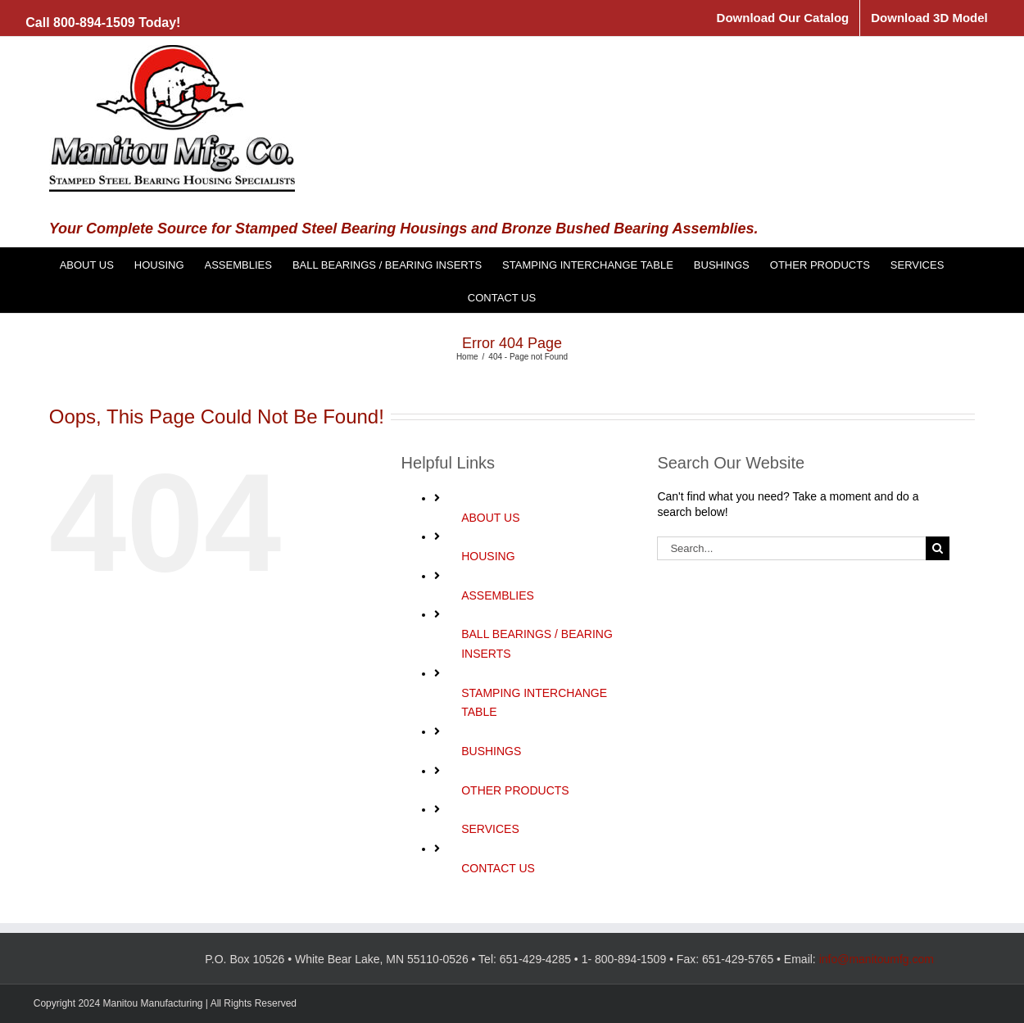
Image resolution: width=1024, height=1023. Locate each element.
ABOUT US (490, 517)
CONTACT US (498, 868)
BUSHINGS (491, 751)
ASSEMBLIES (497, 595)
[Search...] (791, 548)
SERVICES (490, 828)
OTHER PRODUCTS (515, 790)
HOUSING (487, 556)
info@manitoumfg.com (876, 959)
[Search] (937, 548)
